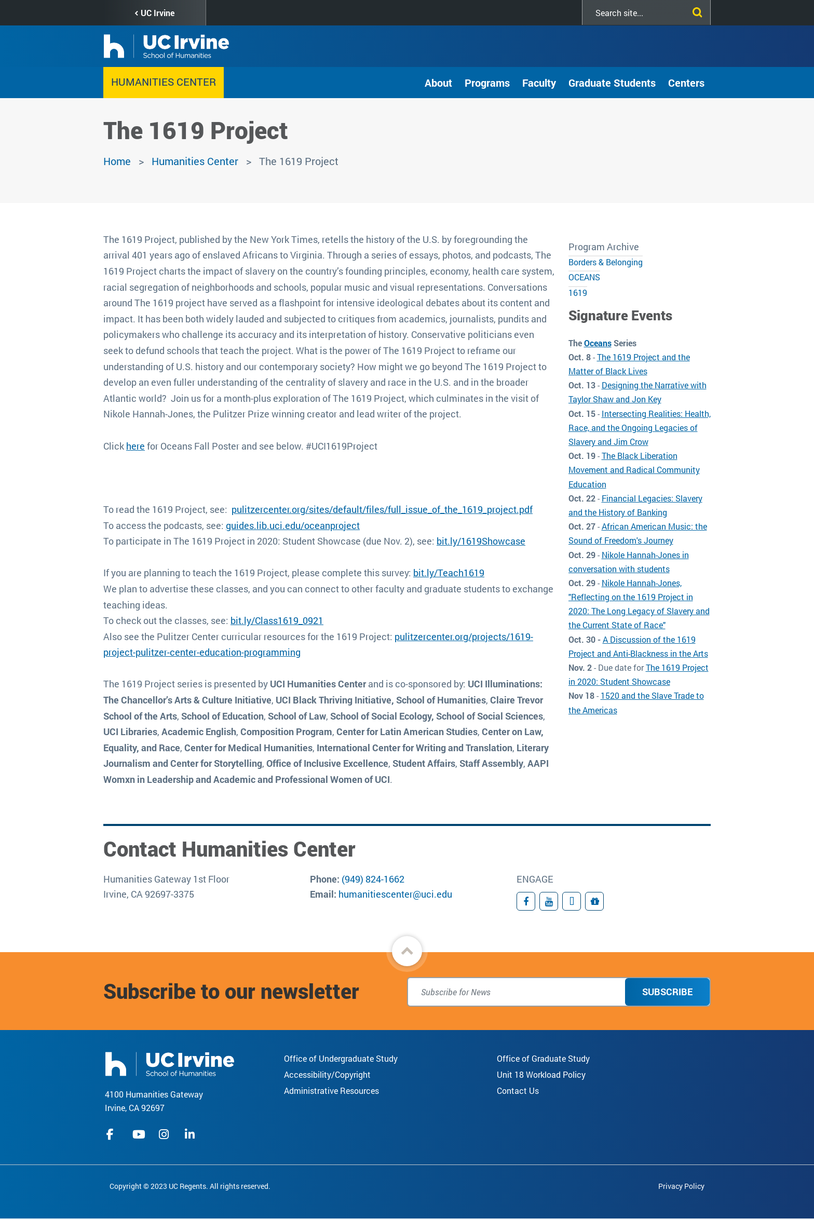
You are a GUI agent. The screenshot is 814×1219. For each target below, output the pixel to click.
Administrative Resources (331, 1090)
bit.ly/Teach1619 (448, 572)
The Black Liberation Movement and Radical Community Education (634, 469)
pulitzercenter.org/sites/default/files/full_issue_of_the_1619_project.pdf (382, 509)
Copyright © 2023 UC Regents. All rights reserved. (190, 1186)
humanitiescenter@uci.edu (395, 894)
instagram (165, 1134)
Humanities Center (163, 81)
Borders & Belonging (605, 261)
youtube (138, 1134)
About (438, 82)
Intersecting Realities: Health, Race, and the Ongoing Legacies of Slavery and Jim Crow (639, 427)
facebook (112, 1134)
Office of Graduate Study (543, 1058)
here (135, 446)
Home (117, 161)
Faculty (539, 82)
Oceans (598, 342)
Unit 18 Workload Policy (541, 1074)
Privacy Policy (681, 1186)
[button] (407, 951)
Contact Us (518, 1090)
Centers (686, 82)
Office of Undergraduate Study (341, 1058)
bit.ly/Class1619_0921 (276, 620)
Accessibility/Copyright (327, 1074)
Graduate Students (612, 82)
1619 (577, 292)
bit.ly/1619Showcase (481, 541)
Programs (487, 82)
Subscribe (667, 991)
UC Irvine (157, 12)
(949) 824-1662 (373, 879)
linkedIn (191, 1134)
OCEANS (584, 277)
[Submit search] (695, 10)
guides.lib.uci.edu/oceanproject (293, 525)
